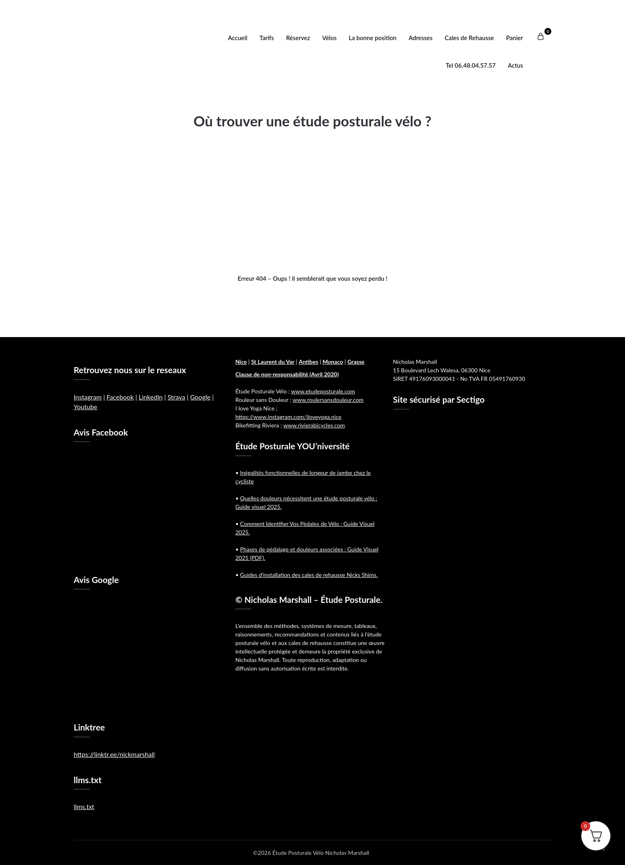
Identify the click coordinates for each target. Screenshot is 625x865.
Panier (514, 37)
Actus (515, 65)
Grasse (355, 361)
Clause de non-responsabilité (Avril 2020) (286, 374)
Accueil (237, 37)
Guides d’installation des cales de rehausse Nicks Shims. (309, 574)
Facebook (120, 397)
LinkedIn (150, 397)
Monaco (333, 361)
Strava (176, 397)
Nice (241, 361)
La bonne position (373, 37)
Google (200, 397)
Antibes (308, 361)
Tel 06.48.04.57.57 (471, 65)
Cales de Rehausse (469, 37)
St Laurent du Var (272, 361)
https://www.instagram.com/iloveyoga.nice (288, 416)
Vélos (329, 37)
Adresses (420, 37)
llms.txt (84, 806)
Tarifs (266, 37)
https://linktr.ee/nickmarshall (114, 754)
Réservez (298, 37)
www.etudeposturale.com (323, 391)
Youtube (85, 406)
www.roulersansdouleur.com (328, 399)
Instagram (88, 397)
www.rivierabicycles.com (314, 425)
